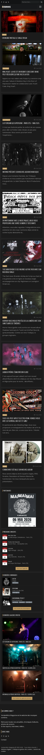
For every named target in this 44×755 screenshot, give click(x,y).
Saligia (14, 581)
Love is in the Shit (18, 590)
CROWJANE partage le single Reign (14, 38)
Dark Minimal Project (18, 598)
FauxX (10, 561)
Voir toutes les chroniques (22, 608)
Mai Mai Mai (12, 535)
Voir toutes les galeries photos (22, 698)
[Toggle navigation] (40, 7)
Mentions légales (6, 749)
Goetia (14, 579)
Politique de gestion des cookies (22, 749)
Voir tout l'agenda (22, 568)
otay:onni (15, 588)
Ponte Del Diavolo (14, 542)
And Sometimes (17, 600)
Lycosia (10, 548)
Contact (3, 740)
